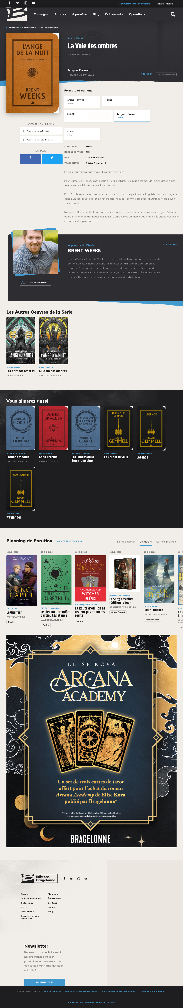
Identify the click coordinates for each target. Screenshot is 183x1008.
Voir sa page (169, 244)
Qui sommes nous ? (32, 898)
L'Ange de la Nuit (30, 27)
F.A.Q (24, 907)
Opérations (137, 14)
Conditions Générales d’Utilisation (81, 991)
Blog (96, 14)
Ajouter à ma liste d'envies (36, 140)
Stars (89, 146)
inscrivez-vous (44, 982)
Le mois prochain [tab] (166, 541)
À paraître (79, 14)
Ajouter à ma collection (34, 131)
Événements (114, 14)
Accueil (25, 894)
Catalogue (41, 14)
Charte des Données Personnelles (118, 991)
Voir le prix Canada (166, 74)
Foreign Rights (165, 4)
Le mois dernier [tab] (126, 541)
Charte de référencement (152, 991)
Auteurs (60, 14)
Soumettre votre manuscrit (134, 3)
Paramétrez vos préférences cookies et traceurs (91, 1002)
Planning (53, 894)
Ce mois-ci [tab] (146, 541)
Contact (52, 902)
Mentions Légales (52, 991)
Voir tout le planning (69, 541)
